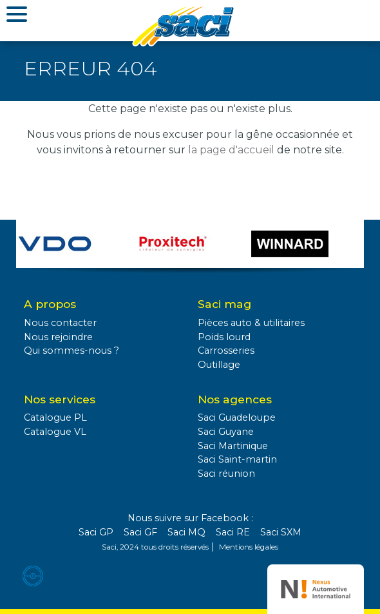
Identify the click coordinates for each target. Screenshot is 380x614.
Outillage (219, 364)
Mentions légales (248, 547)
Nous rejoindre (58, 337)
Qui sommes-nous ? (71, 350)
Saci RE (233, 532)
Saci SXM (280, 532)
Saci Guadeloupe (237, 417)
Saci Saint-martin (237, 459)
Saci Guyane (226, 431)
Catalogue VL (55, 431)
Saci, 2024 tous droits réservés (155, 547)
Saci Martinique (233, 446)
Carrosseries (226, 350)
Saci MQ (186, 532)
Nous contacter (60, 323)
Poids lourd (224, 337)
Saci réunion (226, 473)
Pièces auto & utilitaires (251, 323)
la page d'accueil (231, 150)
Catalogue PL (55, 417)
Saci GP (96, 532)
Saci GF (140, 532)
